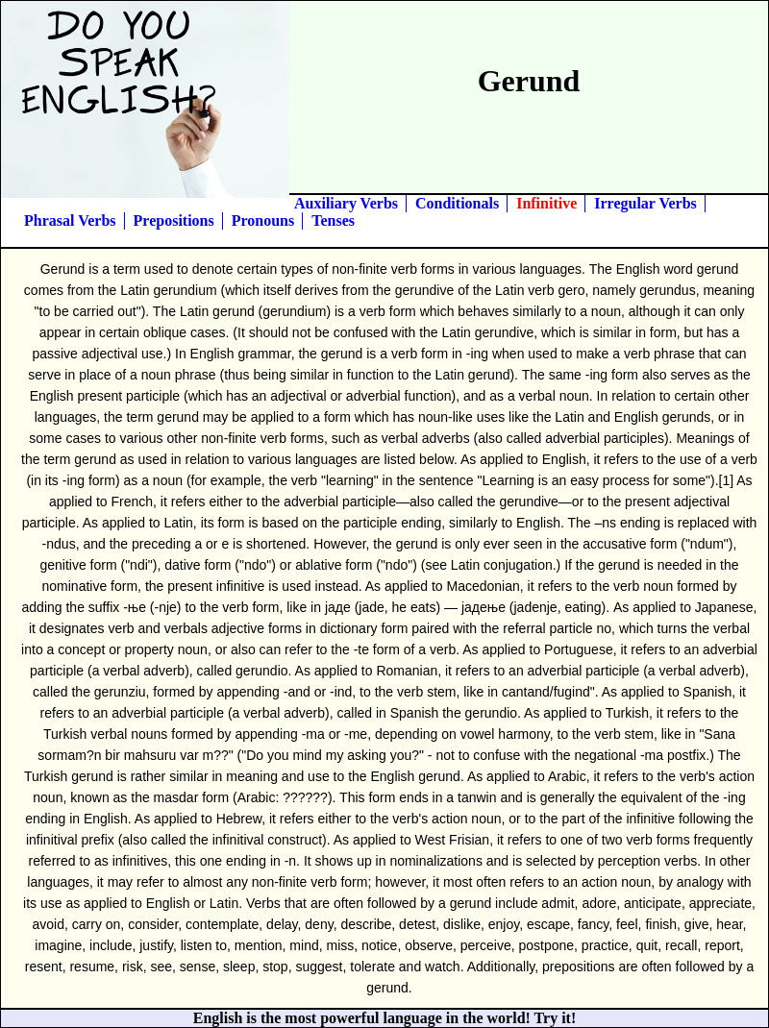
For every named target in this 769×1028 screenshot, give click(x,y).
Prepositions (174, 220)
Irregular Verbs (645, 203)
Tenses (333, 220)
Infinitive (546, 203)
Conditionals (457, 203)
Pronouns (263, 220)
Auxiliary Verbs (346, 203)
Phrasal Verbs (70, 220)
